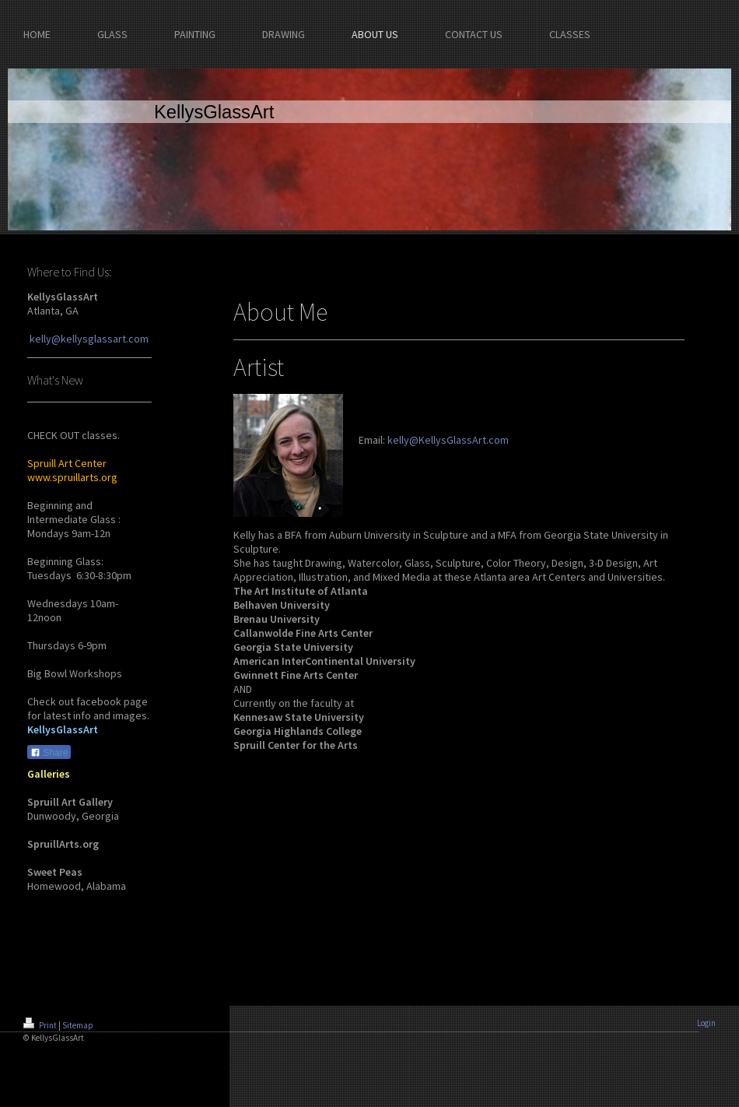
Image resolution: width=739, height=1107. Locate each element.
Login (706, 1022)
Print (40, 1025)
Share (49, 752)
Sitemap (77, 1025)
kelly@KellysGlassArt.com (448, 440)
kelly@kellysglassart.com (89, 339)
